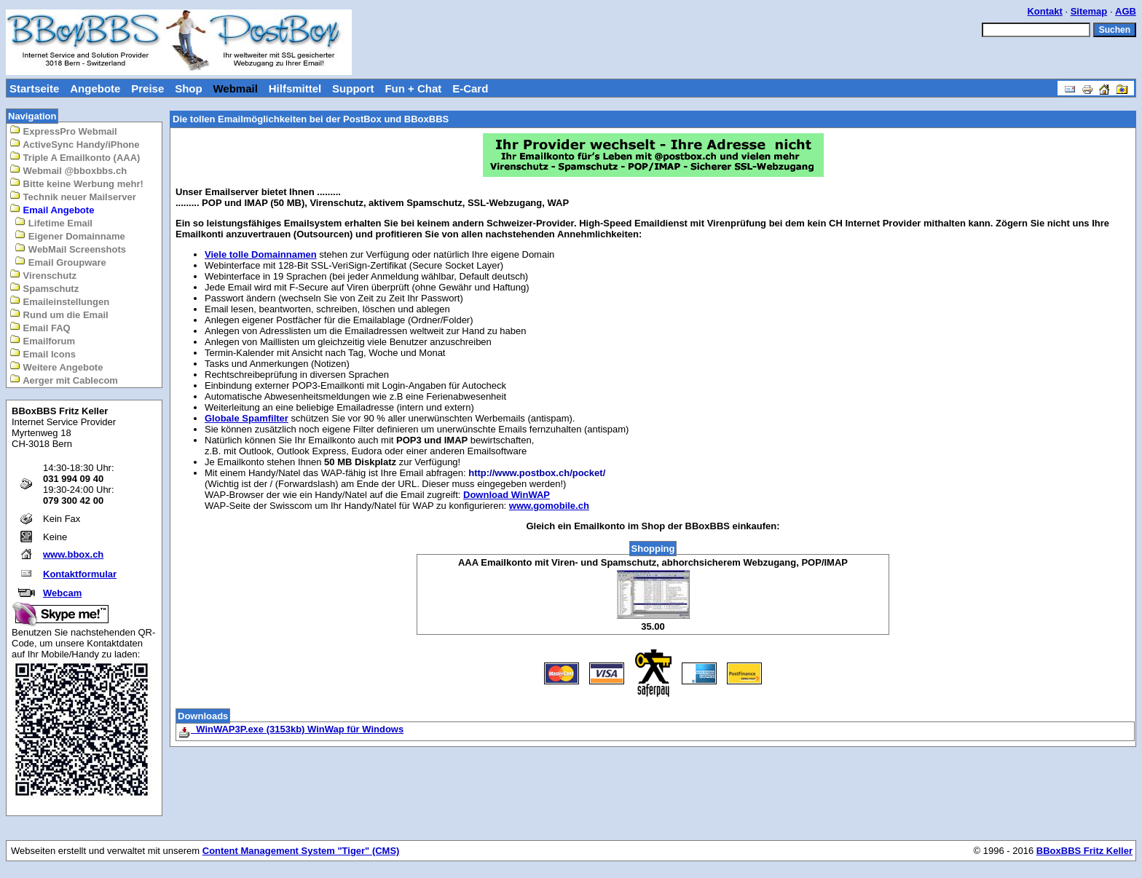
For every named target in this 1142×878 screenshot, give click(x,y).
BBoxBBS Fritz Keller (1084, 850)
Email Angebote (51, 209)
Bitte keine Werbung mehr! (76, 183)
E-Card (470, 88)
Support (353, 88)
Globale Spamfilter (246, 418)
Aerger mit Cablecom (63, 379)
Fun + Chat (413, 88)
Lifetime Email (53, 222)
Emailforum (42, 340)
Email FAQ (40, 327)
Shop (188, 88)
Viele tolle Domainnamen (261, 254)
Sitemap (1089, 11)
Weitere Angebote (56, 366)
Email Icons (42, 353)
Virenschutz (42, 275)
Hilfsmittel (295, 88)
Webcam (62, 593)
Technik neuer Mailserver (72, 196)
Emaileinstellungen (59, 301)
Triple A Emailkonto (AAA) (74, 157)
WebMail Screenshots (70, 248)
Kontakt (1044, 11)
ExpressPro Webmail (63, 130)
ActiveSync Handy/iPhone (74, 144)
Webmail (235, 88)
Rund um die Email (59, 314)
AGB (1125, 11)
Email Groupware (60, 262)
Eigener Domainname (70, 235)
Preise (147, 88)
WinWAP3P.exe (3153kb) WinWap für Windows (290, 729)
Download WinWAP (506, 494)
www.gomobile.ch (549, 505)
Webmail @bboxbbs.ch (68, 170)
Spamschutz (44, 288)
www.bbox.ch (73, 554)
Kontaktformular (80, 574)
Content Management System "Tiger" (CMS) (301, 850)
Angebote (95, 88)
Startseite (34, 88)
